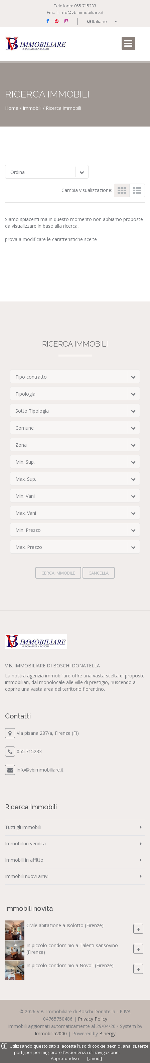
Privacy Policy (92, 1019)
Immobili (32, 108)
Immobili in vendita (25, 843)
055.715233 (85, 6)
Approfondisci (65, 1058)
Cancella (99, 573)
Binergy (107, 1033)
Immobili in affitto (24, 860)
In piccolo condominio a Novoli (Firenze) (70, 965)
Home (11, 108)
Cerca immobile (58, 573)
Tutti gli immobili (23, 827)
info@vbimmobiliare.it (81, 12)
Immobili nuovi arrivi (26, 876)
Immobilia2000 (51, 1033)
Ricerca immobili (63, 108)
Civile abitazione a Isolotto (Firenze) (65, 925)
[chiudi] (94, 1058)
